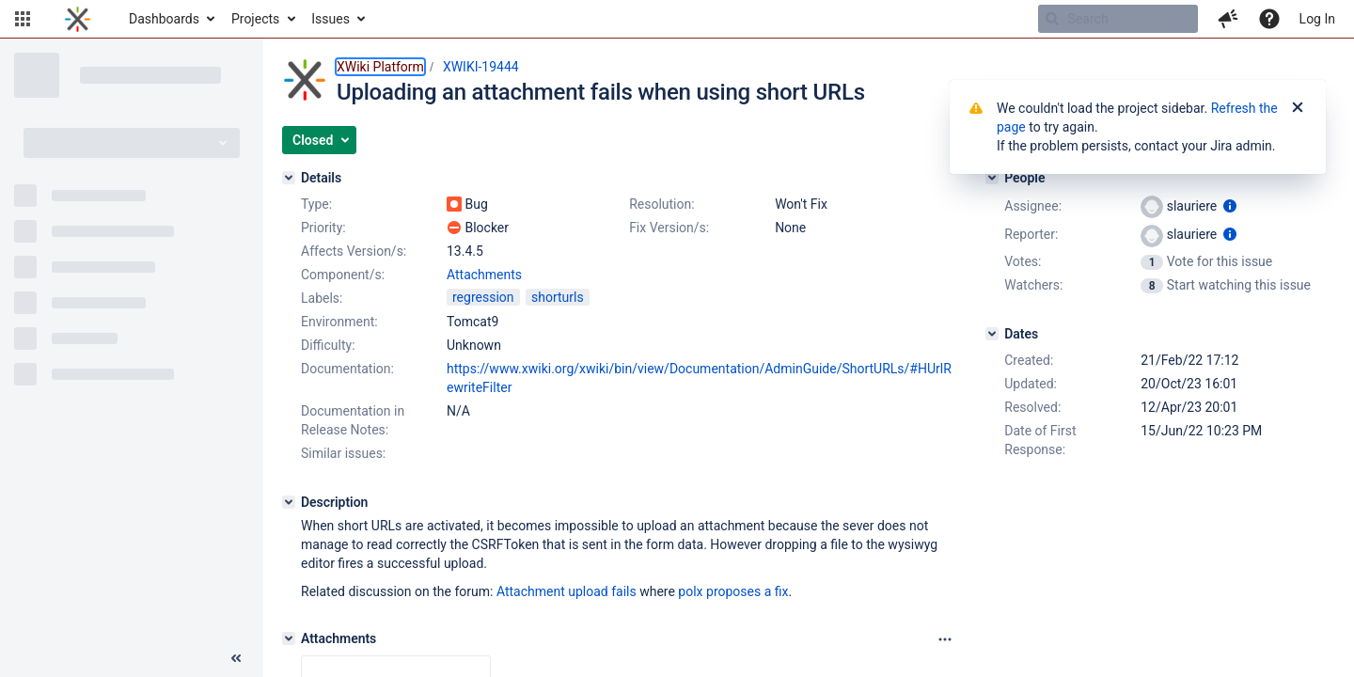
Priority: (323, 227)
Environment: (339, 321)
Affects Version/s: (353, 251)
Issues (330, 18)
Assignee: (1033, 205)
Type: (316, 204)
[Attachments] (288, 638)
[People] (992, 177)
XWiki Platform (380, 66)
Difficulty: (328, 345)
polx (690, 591)
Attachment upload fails (566, 591)
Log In (1317, 18)
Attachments (484, 274)
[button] (22, 19)
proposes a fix (747, 591)
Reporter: (1031, 234)
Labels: (321, 298)
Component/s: (343, 274)
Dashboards (164, 18)
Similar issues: (343, 453)
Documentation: (347, 368)
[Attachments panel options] (945, 639)
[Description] (288, 502)
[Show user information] (1229, 205)
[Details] (288, 177)
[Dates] (992, 333)
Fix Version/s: (669, 227)
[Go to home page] (78, 19)
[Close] (1297, 108)
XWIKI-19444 (481, 66)
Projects (255, 18)
